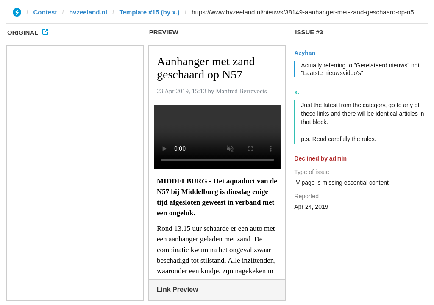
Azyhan (304, 53)
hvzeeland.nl (88, 12)
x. (296, 92)
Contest (45, 12)
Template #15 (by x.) (149, 12)
